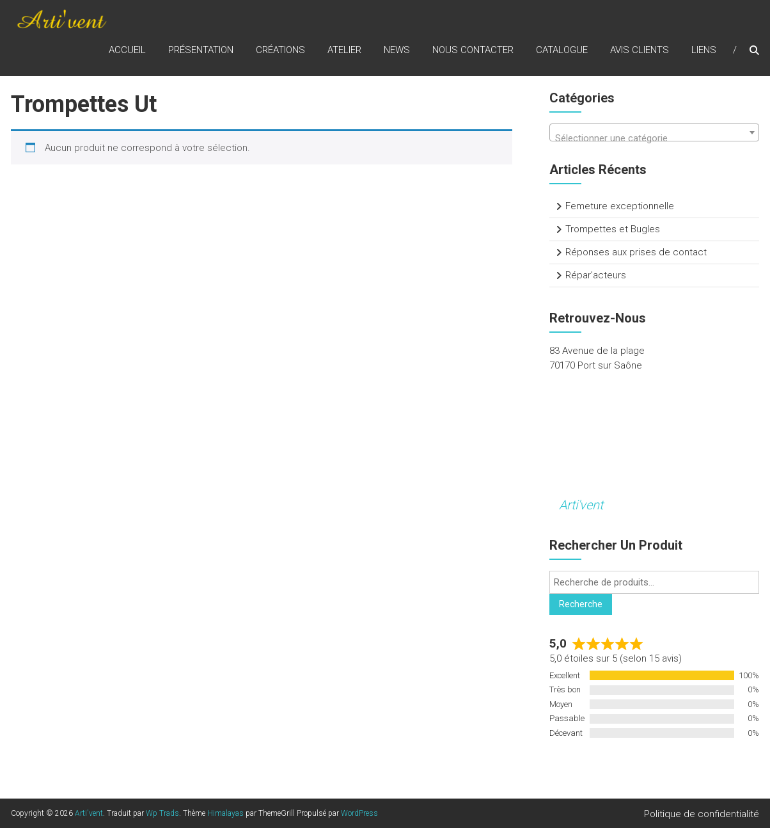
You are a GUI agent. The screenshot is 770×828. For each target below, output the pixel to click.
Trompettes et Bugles (612, 229)
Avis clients (639, 50)
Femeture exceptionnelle (619, 206)
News (397, 50)
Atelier (344, 50)
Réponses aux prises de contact (636, 252)
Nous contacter (473, 50)
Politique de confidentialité (701, 814)
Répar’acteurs (595, 275)
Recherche (580, 604)
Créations (280, 50)
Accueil (127, 50)
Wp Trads (162, 813)
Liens (703, 50)
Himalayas (225, 813)
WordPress (359, 813)
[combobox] (654, 132)
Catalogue (562, 50)
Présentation (200, 50)
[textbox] (654, 138)
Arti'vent (581, 505)
